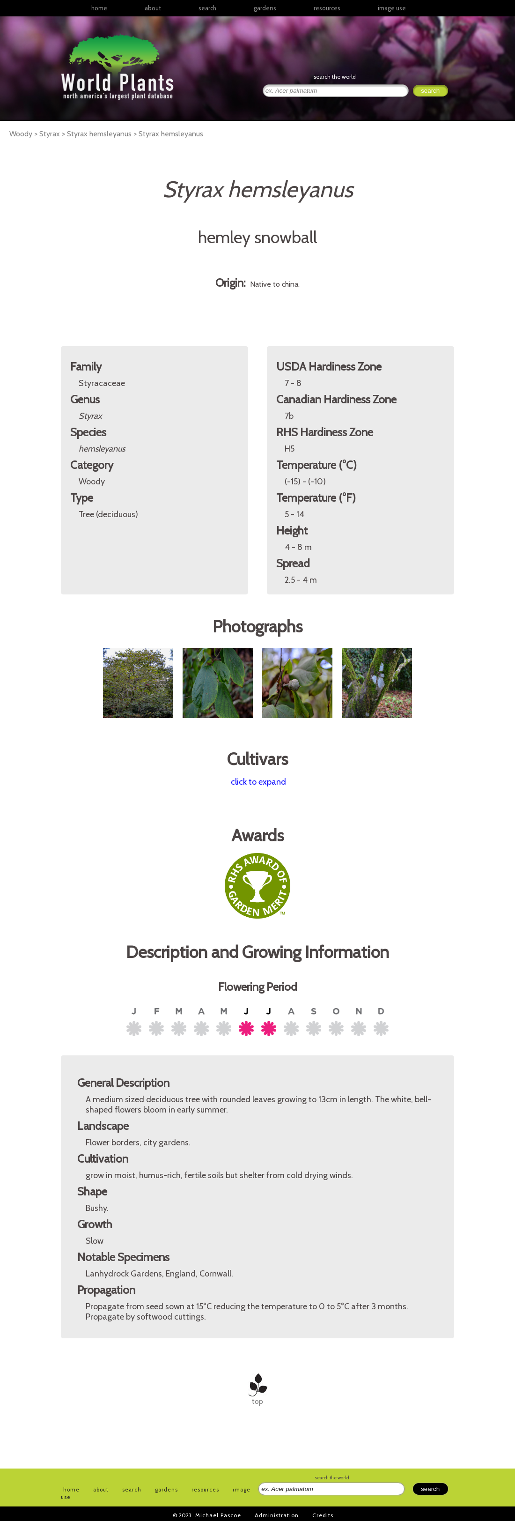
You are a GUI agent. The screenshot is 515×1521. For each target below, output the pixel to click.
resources (205, 1489)
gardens (265, 8)
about (153, 8)
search (207, 8)
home (99, 8)
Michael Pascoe (218, 1515)
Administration (277, 1515)
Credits (322, 1515)
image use (392, 8)
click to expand (258, 782)
